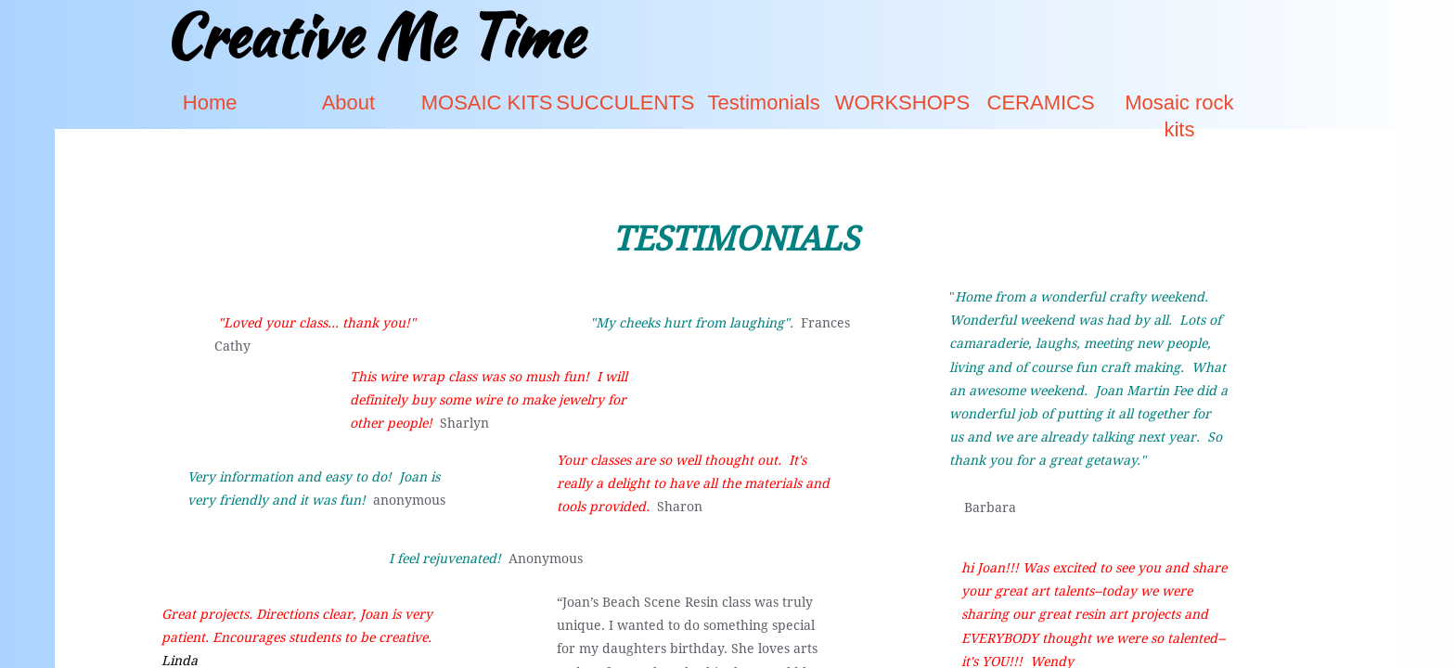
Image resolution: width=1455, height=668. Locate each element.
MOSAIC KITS (487, 102)
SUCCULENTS (625, 102)
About (349, 102)
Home (210, 102)
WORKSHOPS (902, 102)
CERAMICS (1041, 102)
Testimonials (764, 102)
